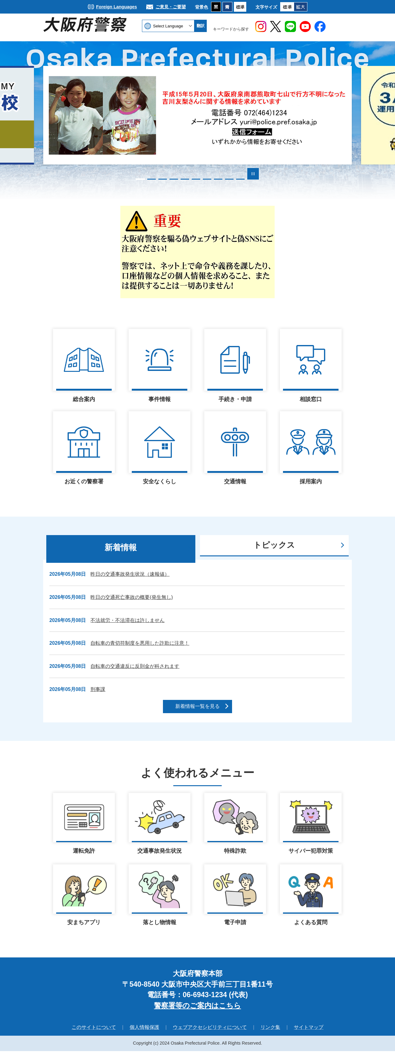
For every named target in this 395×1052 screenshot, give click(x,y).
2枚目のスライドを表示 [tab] (151, 179)
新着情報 (121, 547)
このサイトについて (94, 1028)
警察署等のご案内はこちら (197, 1006)
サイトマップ (308, 1028)
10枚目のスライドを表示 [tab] (240, 179)
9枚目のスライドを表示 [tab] (229, 179)
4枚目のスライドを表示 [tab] (173, 179)
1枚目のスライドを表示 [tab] (140, 179)
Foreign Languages (116, 6)
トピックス (274, 545)
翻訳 (201, 25)
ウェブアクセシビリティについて (210, 1028)
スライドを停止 (253, 174)
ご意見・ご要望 (171, 6)
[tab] (120, 549)
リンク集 (270, 1028)
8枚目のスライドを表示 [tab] (218, 179)
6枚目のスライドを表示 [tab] (196, 179)
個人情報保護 (144, 1028)
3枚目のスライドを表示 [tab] (162, 179)
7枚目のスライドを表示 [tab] (207, 179)
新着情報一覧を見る (197, 706)
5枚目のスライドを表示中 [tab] (184, 179)
